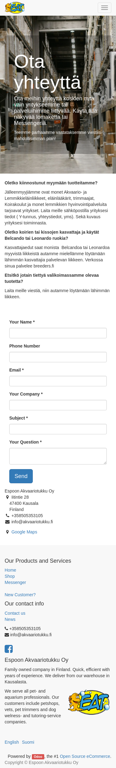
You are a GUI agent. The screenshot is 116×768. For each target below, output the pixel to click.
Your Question (24, 442)
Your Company (24, 394)
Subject (17, 418)
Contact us (15, 613)
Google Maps (24, 531)
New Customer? (20, 594)
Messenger (15, 582)
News (10, 619)
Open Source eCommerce (85, 756)
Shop (10, 576)
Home (10, 570)
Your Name (20, 322)
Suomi (28, 742)
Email (15, 370)
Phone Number (24, 346)
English (12, 742)
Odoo (38, 756)
